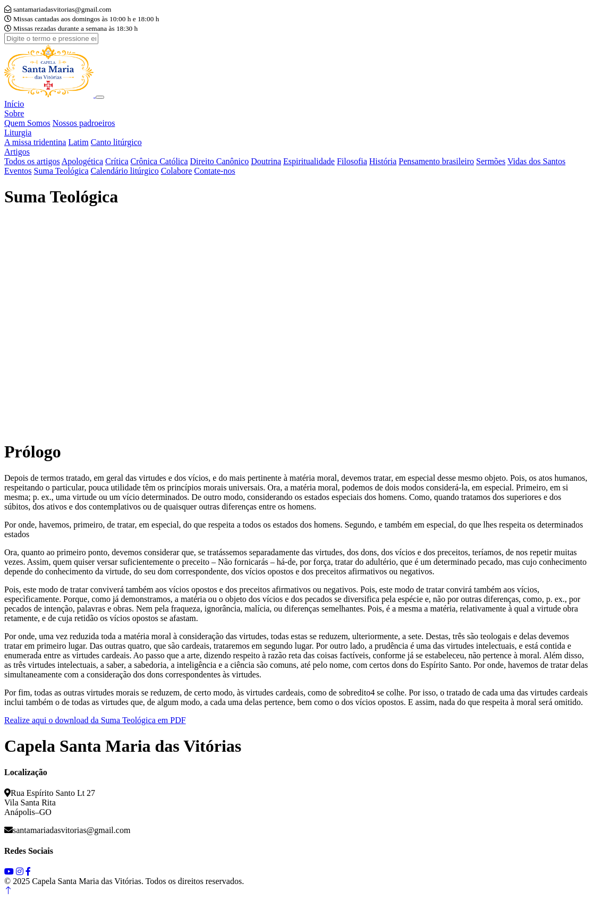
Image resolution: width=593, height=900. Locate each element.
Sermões (490, 161)
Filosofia (352, 161)
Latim (78, 142)
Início (14, 103)
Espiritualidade (309, 161)
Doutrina (266, 161)
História (383, 161)
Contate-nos (214, 170)
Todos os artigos (32, 161)
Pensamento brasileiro (436, 161)
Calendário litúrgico (125, 170)
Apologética (82, 161)
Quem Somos (27, 123)
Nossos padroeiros (84, 123)
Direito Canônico (219, 161)
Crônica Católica (159, 161)
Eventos (18, 170)
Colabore (176, 170)
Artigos (17, 151)
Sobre (14, 113)
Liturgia (17, 132)
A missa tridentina (35, 142)
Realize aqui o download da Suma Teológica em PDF (95, 720)
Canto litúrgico (116, 142)
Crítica (117, 161)
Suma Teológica (61, 170)
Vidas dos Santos (536, 161)
